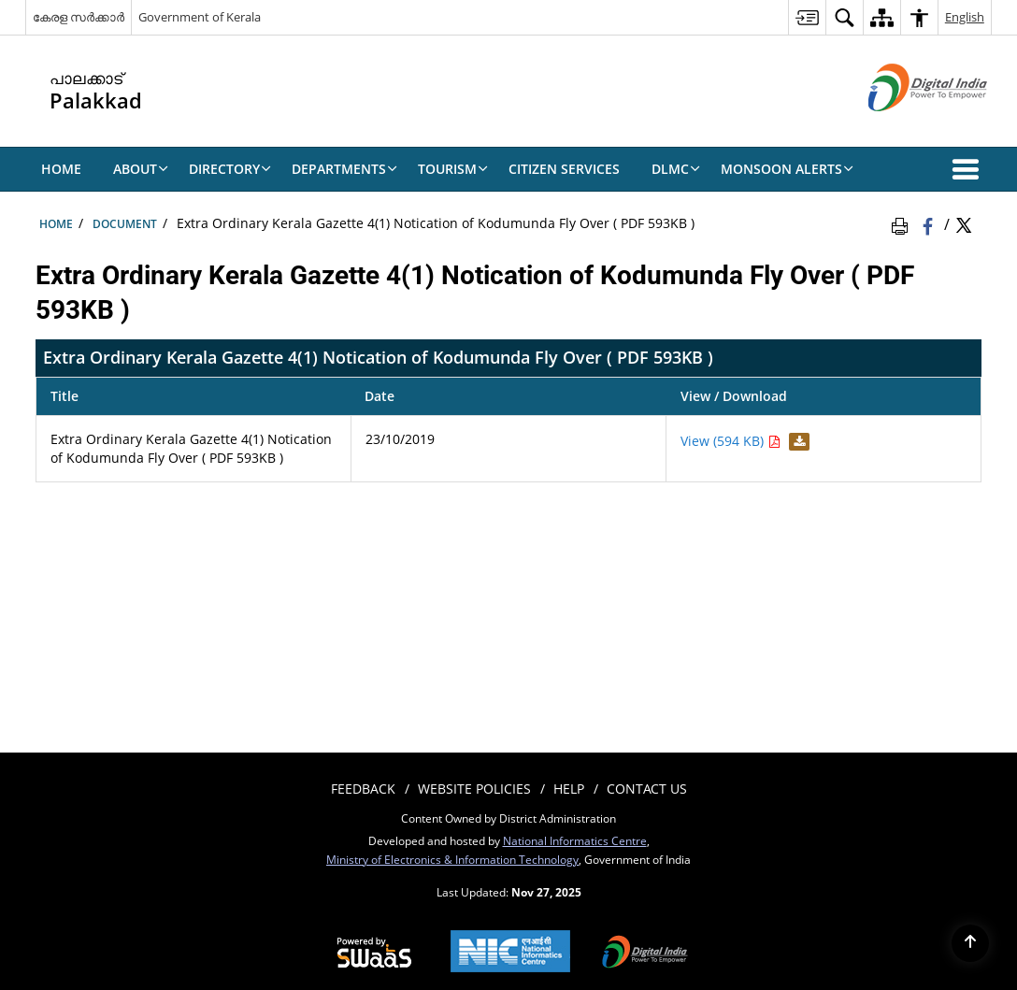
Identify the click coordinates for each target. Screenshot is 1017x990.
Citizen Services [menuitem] (564, 169)
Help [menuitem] (568, 788)
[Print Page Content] (903, 223)
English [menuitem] (964, 16)
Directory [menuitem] (230, 169)
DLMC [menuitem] (676, 169)
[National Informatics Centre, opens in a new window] (510, 953)
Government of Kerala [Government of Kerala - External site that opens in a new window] (199, 16)
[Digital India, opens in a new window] (645, 953)
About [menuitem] (140, 169)
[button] (969, 169)
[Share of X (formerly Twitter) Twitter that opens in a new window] (963, 223)
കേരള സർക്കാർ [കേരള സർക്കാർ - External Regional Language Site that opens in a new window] (78, 16)
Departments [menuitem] (344, 169)
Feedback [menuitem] (363, 788)
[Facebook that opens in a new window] (929, 223)
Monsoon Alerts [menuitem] (787, 169)
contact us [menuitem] (647, 788)
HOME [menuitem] (61, 169)
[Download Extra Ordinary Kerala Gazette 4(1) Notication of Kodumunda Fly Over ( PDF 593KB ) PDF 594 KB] (796, 441)
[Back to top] (970, 943)
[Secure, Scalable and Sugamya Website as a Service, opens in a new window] (374, 953)
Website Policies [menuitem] (474, 788)
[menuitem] (806, 17)
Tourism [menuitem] (453, 169)
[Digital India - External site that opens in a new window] (904, 127)
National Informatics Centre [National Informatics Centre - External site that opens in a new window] (575, 840)
